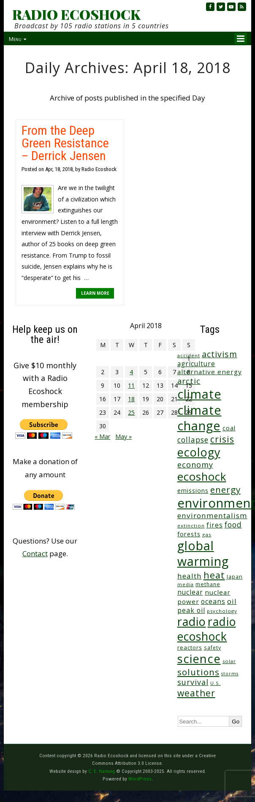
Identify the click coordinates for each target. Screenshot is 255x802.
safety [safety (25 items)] (212, 647)
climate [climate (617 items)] (199, 394)
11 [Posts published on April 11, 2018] (131, 385)
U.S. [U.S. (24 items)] (215, 683)
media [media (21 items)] (185, 584)
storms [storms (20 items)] (230, 674)
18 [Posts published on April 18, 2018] (131, 399)
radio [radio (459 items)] (191, 621)
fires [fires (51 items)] (214, 525)
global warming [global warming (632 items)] (203, 553)
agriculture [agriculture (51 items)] (196, 363)
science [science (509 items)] (199, 658)
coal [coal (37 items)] (229, 428)
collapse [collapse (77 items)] (193, 440)
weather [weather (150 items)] (196, 693)
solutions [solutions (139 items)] (198, 672)
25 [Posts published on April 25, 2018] (131, 412)
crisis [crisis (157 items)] (222, 439)
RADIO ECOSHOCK (76, 14)
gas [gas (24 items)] (207, 534)
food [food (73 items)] (233, 525)
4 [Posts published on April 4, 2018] (131, 372)
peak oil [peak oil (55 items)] (191, 610)
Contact (35, 553)
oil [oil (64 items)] (232, 601)
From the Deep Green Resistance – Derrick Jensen (65, 143)
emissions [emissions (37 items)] (193, 491)
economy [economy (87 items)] (195, 464)
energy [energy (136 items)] (225, 489)
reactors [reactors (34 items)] (189, 647)
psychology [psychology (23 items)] (222, 611)
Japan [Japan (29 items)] (235, 576)
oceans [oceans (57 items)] (213, 601)
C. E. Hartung (101, 771)
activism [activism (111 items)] (219, 354)
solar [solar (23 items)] (229, 661)
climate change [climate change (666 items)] (199, 418)
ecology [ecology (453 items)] (198, 452)
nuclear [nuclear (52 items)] (190, 592)
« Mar (102, 436)
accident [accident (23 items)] (188, 355)
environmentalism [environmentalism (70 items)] (212, 515)
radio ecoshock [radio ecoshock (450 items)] (206, 629)
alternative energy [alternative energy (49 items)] (209, 371)
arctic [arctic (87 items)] (189, 381)
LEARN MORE (95, 293)
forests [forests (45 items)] (189, 534)
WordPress (140, 779)
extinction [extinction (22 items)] (191, 525)
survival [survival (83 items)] (193, 682)
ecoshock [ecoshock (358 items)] (201, 476)
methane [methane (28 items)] (207, 584)
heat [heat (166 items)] (214, 575)
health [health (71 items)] (189, 576)
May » (123, 436)
